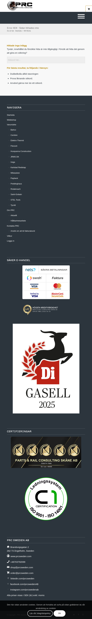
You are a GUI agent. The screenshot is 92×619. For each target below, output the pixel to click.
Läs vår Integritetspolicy (40, 613)
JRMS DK (15, 157)
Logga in (10, 241)
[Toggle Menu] (81, 16)
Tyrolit (13, 205)
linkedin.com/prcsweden (22, 578)
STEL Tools (15, 200)
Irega (13, 162)
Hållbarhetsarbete (18, 221)
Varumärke (11, 125)
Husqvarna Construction (21, 151)
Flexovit (14, 146)
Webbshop (11, 120)
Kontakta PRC (13, 226)
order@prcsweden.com (21, 573)
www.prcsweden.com (21, 556)
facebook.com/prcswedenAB (24, 584)
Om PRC (11, 210)
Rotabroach (16, 189)
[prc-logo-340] (38, 6)
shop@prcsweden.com (21, 567)
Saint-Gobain (16, 194)
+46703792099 (17, 562)
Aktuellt (14, 215)
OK (59, 613)
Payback (14, 178)
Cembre (14, 135)
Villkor (9, 236)
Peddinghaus (16, 184)
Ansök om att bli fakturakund (23, 231)
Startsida (11, 115)
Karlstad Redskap (18, 167)
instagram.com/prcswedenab (24, 589)
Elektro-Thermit (17, 140)
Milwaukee (15, 173)
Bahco (13, 130)
